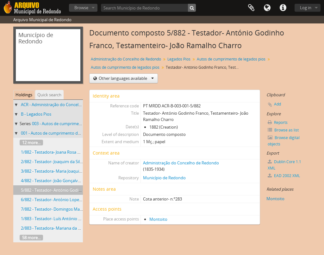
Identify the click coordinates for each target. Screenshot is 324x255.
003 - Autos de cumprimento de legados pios (73, 123)
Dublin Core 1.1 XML (284, 165)
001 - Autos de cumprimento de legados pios (62, 133)
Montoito (158, 219)
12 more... (31, 142)
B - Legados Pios (36, 114)
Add (277, 104)
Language (267, 8)
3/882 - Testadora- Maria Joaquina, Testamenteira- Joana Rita (77, 171)
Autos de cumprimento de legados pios (231, 59)
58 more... (31, 237)
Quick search (49, 95)
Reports (278, 122)
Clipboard (251, 8)
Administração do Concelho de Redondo (126, 59)
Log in (305, 7)
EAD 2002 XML (284, 175)
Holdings (24, 95)
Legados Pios (178, 59)
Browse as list (283, 130)
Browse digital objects (284, 141)
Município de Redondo (164, 178)
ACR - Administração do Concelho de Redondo (64, 104)
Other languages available (126, 78)
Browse (81, 7)
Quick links (283, 8)
